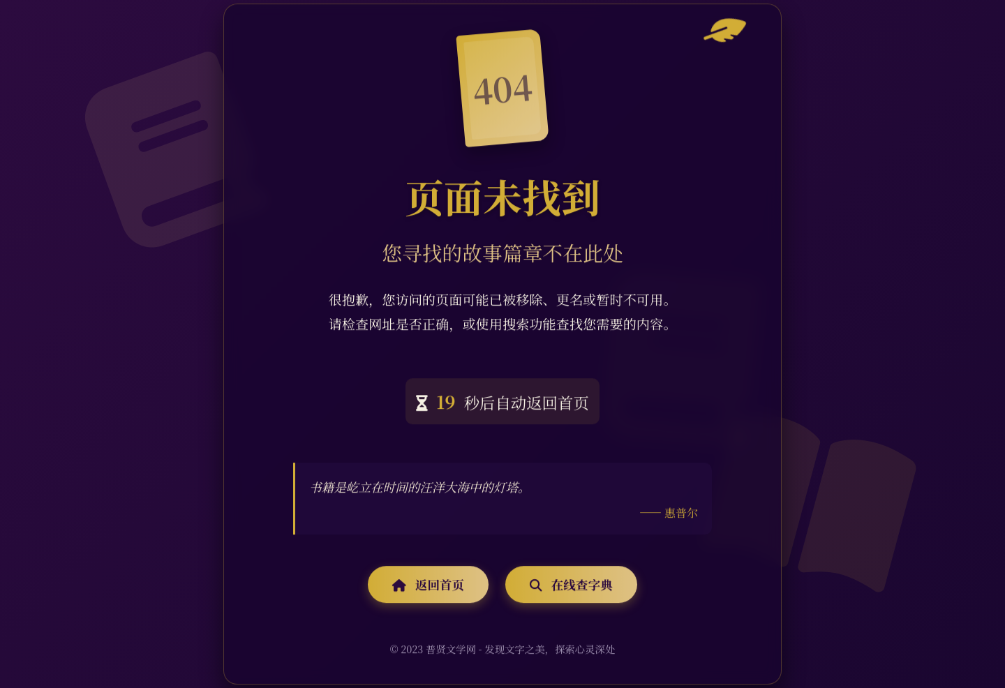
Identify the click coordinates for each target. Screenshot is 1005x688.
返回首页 (428, 585)
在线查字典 (571, 585)
